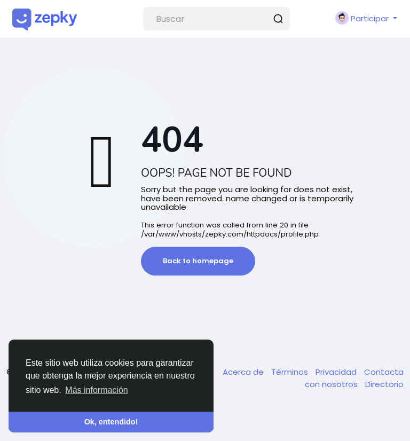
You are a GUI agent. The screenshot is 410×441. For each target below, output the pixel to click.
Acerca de (244, 371)
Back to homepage (198, 261)
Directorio (384, 384)
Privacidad (337, 371)
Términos (290, 371)
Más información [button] (96, 390)
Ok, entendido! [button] (111, 422)
